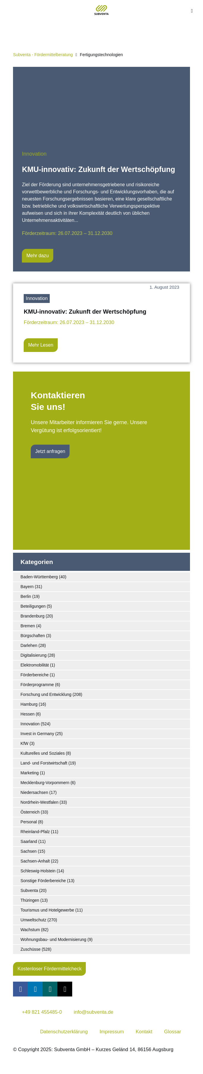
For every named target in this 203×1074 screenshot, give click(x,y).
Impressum (112, 1031)
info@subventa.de (93, 1012)
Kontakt (144, 1031)
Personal (28, 821)
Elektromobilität (34, 665)
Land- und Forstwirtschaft (43, 763)
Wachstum (30, 929)
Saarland (28, 841)
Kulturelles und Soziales (42, 753)
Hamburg (29, 704)
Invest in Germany (37, 733)
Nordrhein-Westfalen (39, 802)
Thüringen (29, 900)
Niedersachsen (34, 792)
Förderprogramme (37, 684)
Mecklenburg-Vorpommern (44, 782)
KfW (24, 743)
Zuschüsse (30, 949)
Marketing (29, 772)
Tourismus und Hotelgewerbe (47, 910)
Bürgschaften (32, 635)
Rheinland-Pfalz (35, 831)
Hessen (27, 714)
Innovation (34, 154)
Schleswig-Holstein (37, 870)
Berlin (25, 596)
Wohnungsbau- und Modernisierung (53, 939)
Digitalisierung (33, 655)
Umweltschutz (33, 919)
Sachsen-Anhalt (35, 861)
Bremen (27, 625)
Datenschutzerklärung (64, 1031)
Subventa (29, 890)
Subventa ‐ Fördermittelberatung (43, 54)
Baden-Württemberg (39, 576)
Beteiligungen (33, 606)
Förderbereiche (34, 674)
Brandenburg (32, 616)
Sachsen (28, 851)
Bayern (26, 586)
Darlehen (28, 645)
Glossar (172, 1031)
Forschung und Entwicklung (45, 694)
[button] (192, 11)
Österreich (30, 812)
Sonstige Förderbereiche (43, 880)
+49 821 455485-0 (42, 1012)
